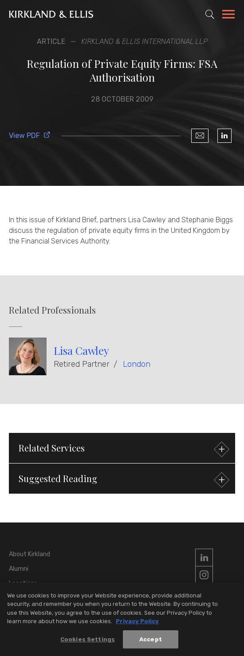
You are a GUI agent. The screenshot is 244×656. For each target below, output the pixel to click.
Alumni (18, 569)
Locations (23, 583)
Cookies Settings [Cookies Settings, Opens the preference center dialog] (87, 643)
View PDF (30, 135)
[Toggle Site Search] (210, 14)
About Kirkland (29, 554)
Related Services (123, 449)
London (136, 364)
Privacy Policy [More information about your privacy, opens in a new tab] (137, 625)
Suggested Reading (123, 479)
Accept (150, 643)
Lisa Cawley (81, 350)
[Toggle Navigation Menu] (228, 15)
